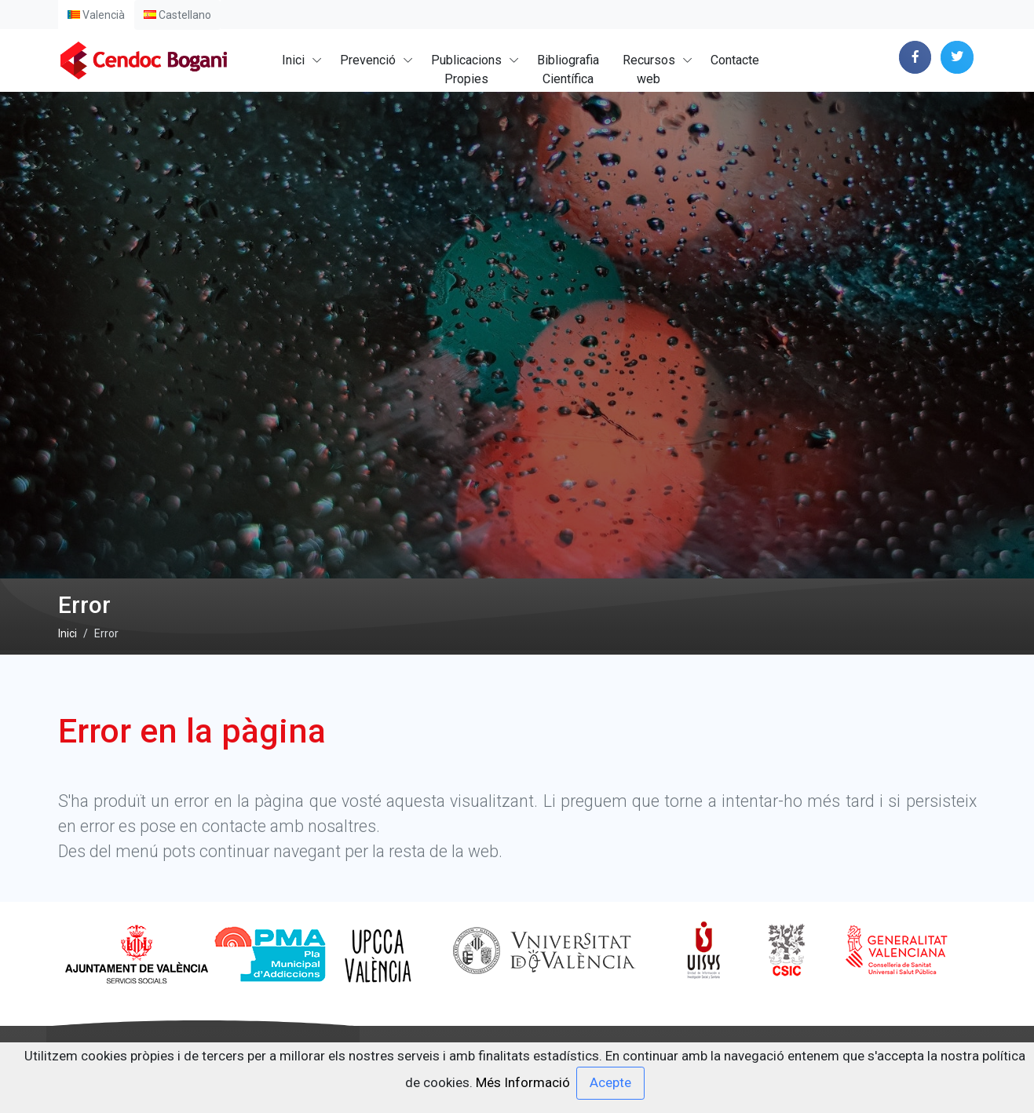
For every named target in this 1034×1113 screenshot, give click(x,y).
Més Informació (523, 1081)
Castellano (177, 15)
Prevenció (368, 60)
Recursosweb (649, 69)
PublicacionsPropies (466, 69)
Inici (293, 60)
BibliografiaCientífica (568, 69)
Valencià (96, 15)
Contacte (735, 60)
